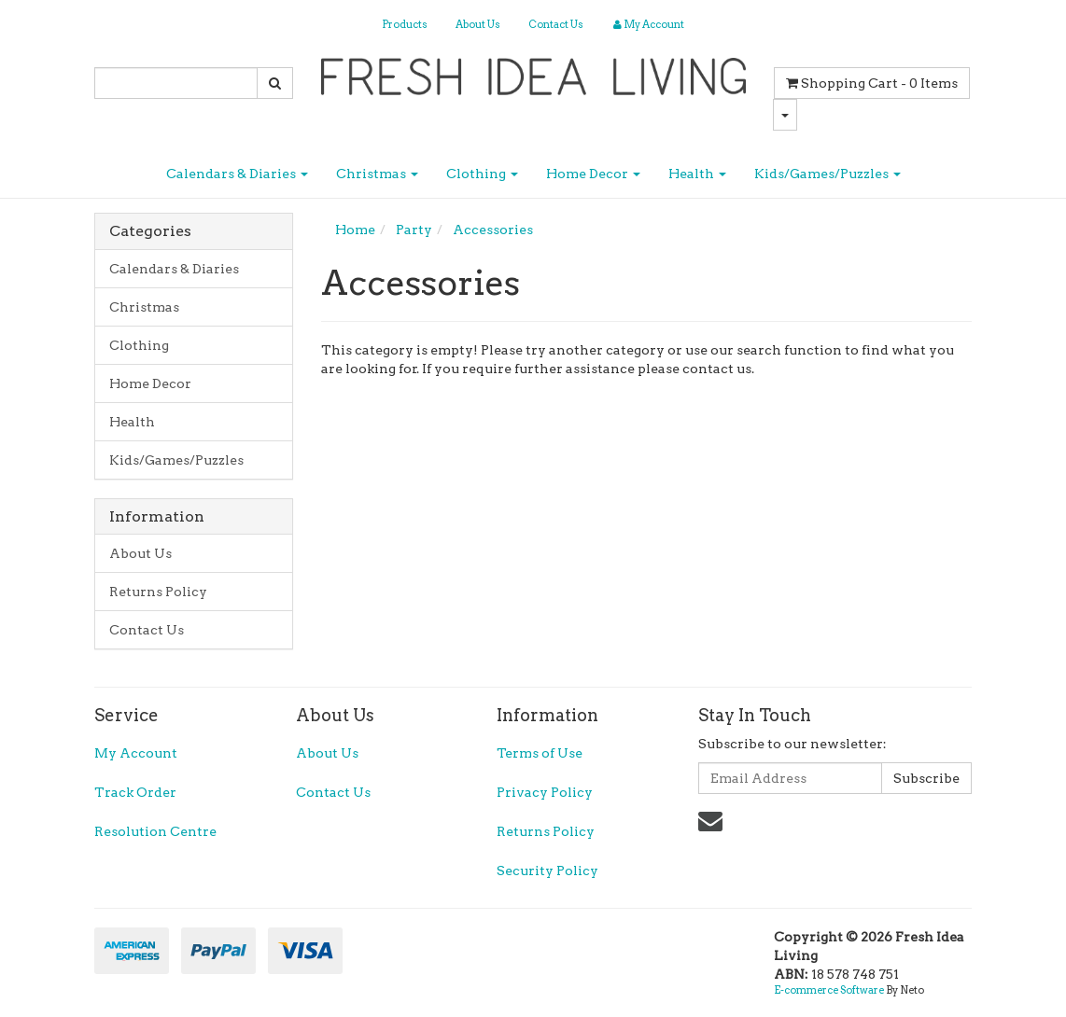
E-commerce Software (829, 989)
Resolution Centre (155, 831)
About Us (478, 24)
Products (405, 24)
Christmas (377, 173)
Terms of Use (539, 752)
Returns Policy (158, 591)
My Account (135, 752)
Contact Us (555, 24)
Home (355, 229)
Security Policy (547, 870)
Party (414, 229)
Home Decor (593, 173)
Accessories (493, 229)
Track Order (135, 792)
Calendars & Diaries (237, 173)
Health (697, 173)
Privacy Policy (545, 792)
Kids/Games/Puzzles (827, 173)
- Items (872, 83)
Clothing (482, 173)
